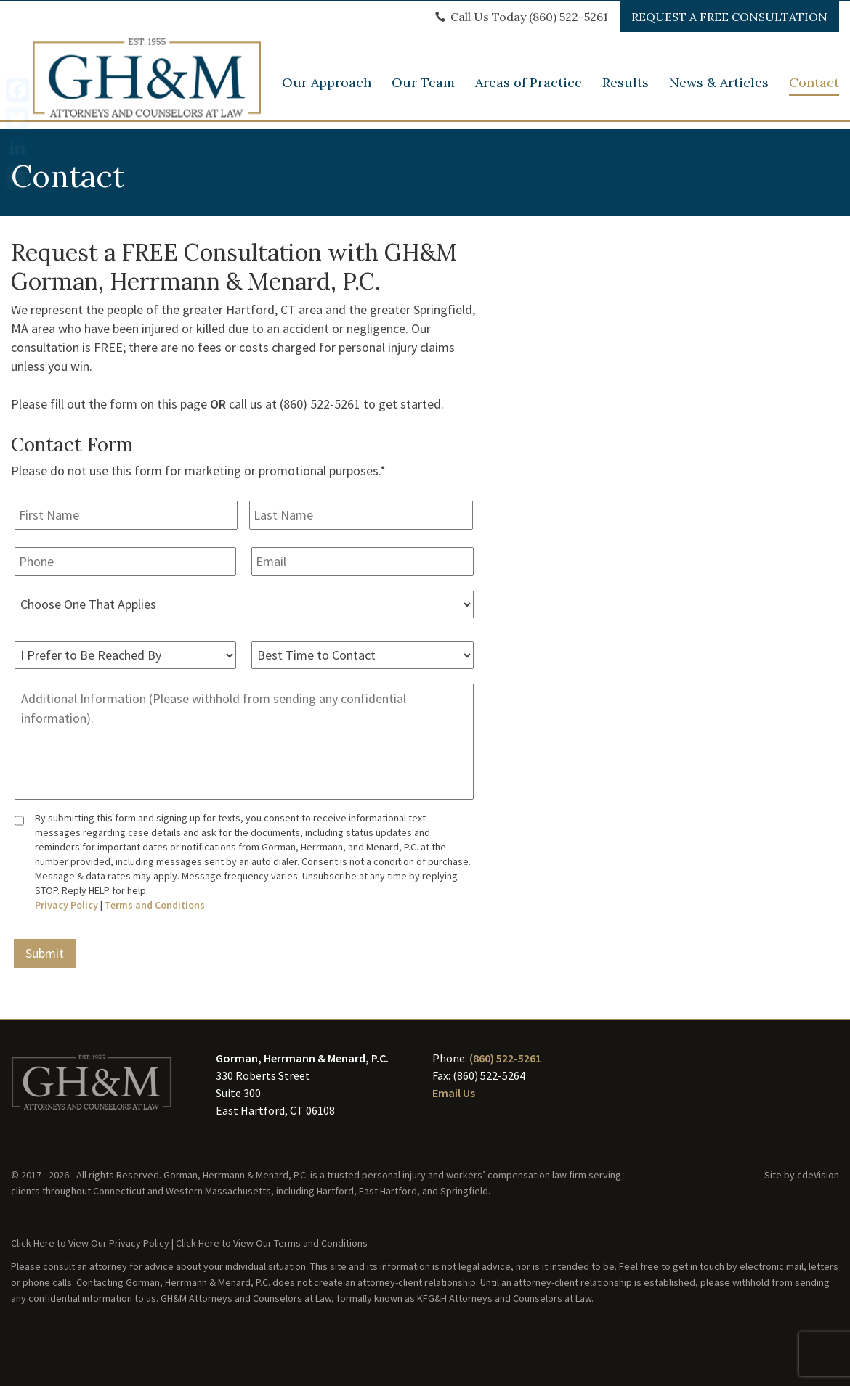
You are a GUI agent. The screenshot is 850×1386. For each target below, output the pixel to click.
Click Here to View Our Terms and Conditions (272, 1243)
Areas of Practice (528, 89)
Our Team (423, 89)
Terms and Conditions (155, 904)
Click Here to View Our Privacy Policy (90, 1243)
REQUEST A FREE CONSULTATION (729, 16)
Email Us (453, 1093)
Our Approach (326, 89)
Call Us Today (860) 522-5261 (529, 16)
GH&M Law (149, 67)
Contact (814, 89)
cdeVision (818, 1174)
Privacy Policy (66, 904)
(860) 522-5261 (505, 1058)
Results (625, 89)
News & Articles (719, 89)
